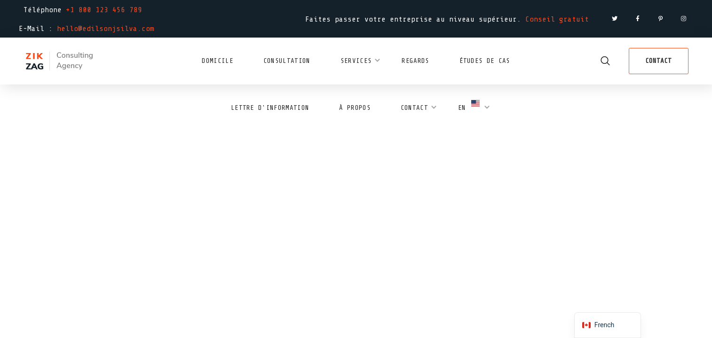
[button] (605, 61)
